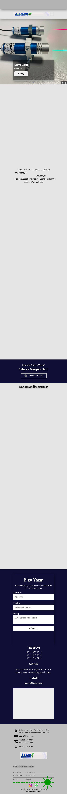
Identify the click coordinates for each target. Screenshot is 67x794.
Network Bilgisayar (33, 791)
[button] (62, 82)
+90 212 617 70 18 (34, 655)
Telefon (16, 603)
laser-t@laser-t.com (33, 683)
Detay (21, 73)
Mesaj (16, 613)
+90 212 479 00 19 (34, 652)
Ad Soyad (17, 592)
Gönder (33, 628)
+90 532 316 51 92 (34, 375)
